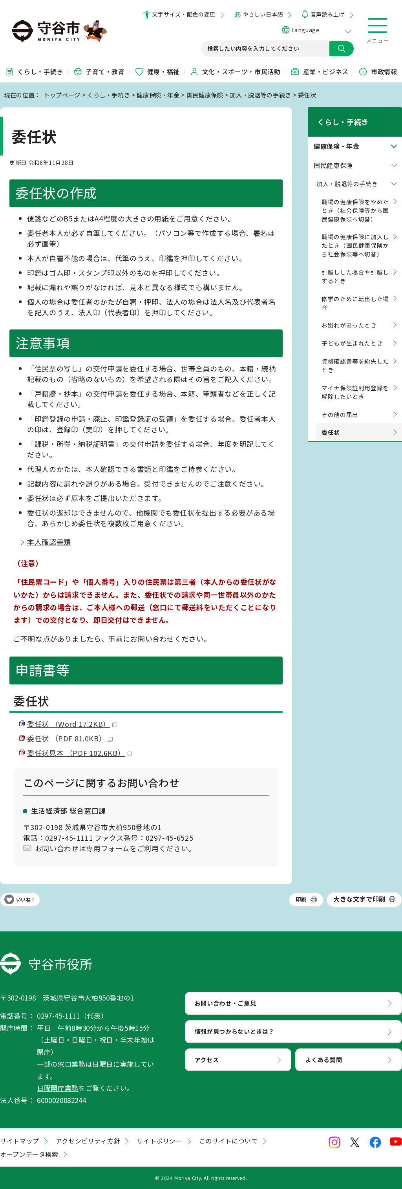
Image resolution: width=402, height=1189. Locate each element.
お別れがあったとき (349, 315)
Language (305, 30)
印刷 (301, 899)
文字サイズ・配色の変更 (184, 14)
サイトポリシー (159, 1140)
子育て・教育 (99, 71)
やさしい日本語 (263, 14)
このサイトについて (228, 1140)
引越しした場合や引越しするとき (355, 266)
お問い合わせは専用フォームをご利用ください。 (115, 848)
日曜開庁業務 (58, 1088)
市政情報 (377, 71)
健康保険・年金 (158, 94)
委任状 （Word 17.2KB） (72, 724)
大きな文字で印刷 (359, 899)
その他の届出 (340, 405)
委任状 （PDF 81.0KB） (70, 738)
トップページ (62, 94)
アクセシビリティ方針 (88, 1140)
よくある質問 (323, 1059)
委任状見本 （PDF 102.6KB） (79, 753)
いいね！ (26, 899)
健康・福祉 (157, 71)
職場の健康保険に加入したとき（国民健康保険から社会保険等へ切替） (355, 236)
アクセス (207, 1059)
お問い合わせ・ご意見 (225, 1003)
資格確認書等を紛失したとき (355, 356)
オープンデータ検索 (29, 1154)
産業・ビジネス (320, 71)
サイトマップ (19, 1140)
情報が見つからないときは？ (234, 1031)
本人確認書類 (49, 541)
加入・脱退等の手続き (260, 94)
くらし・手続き (34, 71)
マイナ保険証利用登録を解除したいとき (355, 382)
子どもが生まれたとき (352, 333)
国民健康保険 (204, 94)
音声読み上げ (328, 14)
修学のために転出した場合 (355, 293)
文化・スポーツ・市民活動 (235, 71)
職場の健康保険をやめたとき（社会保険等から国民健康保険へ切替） (355, 200)
